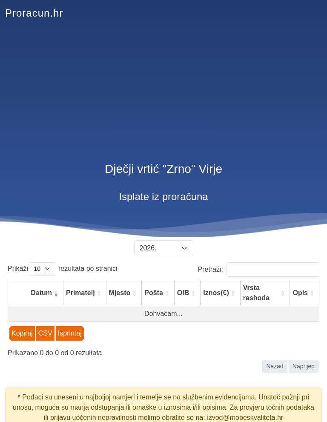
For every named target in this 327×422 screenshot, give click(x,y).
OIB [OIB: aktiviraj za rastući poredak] (183, 292)
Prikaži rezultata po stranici (63, 269)
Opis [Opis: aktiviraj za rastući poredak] (300, 292)
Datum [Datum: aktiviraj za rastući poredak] (41, 292)
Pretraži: (258, 269)
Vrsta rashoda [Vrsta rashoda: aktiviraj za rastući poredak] (256, 292)
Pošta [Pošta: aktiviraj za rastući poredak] (153, 292)
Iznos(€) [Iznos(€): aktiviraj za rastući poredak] (216, 292)
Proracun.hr (34, 13)
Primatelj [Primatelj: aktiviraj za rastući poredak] (80, 292)
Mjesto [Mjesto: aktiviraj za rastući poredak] (120, 292)
